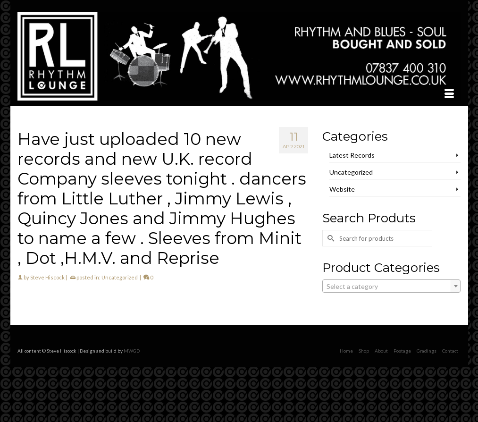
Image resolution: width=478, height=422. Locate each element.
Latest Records (352, 155)
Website (342, 189)
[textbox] (391, 286)
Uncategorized (119, 277)
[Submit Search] (329, 238)
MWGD (132, 351)
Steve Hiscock (47, 277)
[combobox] (391, 286)
